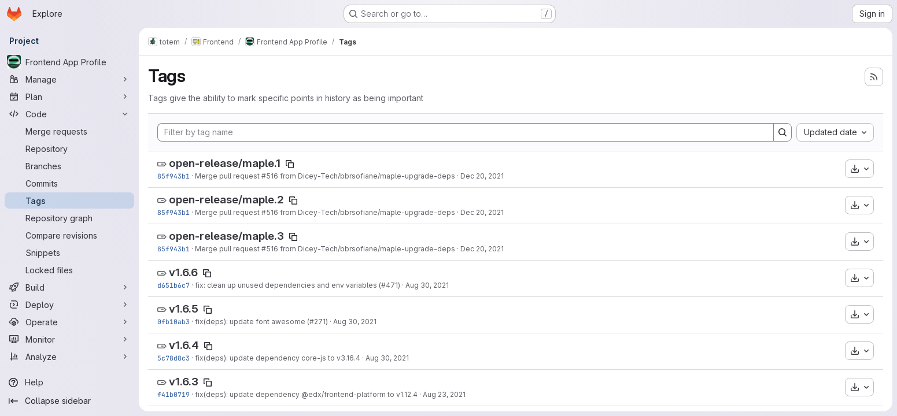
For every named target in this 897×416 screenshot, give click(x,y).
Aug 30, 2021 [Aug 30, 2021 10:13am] (387, 358)
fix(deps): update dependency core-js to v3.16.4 (277, 358)
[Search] (782, 132)
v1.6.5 (183, 308)
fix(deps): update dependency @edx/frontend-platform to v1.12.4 (306, 394)
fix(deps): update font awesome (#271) (261, 321)
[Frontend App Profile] (69, 62)
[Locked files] (69, 270)
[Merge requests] (69, 131)
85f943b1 (173, 176)
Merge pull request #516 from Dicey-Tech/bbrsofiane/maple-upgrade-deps (325, 176)
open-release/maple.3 (226, 236)
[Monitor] (69, 339)
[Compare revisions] (69, 235)
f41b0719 (173, 394)
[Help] (69, 382)
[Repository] (69, 148)
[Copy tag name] (290, 164)
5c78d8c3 (173, 358)
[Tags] (69, 200)
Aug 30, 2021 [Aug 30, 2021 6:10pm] (427, 285)
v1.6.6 (183, 272)
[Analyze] (69, 356)
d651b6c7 (173, 285)
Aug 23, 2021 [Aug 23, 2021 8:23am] (444, 394)
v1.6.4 (184, 345)
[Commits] (69, 183)
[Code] (69, 114)
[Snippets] (69, 252)
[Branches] (69, 166)
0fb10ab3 (173, 321)
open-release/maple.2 (226, 199)
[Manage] (69, 79)
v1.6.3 (183, 381)
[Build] (69, 287)
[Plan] (69, 96)
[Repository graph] (69, 218)
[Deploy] (69, 304)
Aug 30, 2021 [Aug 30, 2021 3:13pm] (354, 321)
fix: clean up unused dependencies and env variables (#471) (297, 285)
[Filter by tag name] (465, 132)
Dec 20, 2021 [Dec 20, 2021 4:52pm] (482, 176)
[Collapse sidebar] (69, 401)
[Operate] (69, 322)
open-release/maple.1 (224, 163)
